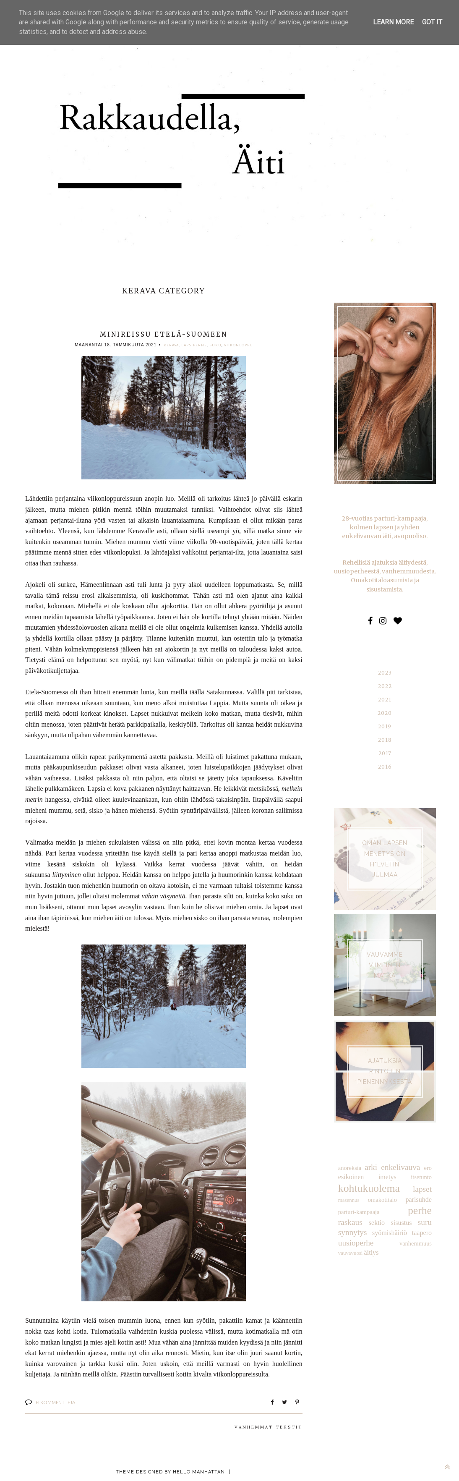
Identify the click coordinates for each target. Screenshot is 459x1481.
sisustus (369, 1222)
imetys (387, 1176)
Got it (432, 22)
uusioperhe (414, 1231)
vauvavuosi (384, 1243)
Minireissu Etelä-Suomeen (163, 334)
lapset (422, 1188)
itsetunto (421, 1177)
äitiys (405, 1242)
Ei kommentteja (55, 1402)
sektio (346, 1222)
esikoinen (351, 1176)
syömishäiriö (355, 1232)
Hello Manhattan (199, 1472)
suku (215, 345)
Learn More (393, 22)
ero (428, 1167)
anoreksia (349, 1167)
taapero (384, 1232)
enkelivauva (400, 1166)
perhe (393, 1210)
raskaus (419, 1210)
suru (391, 1221)
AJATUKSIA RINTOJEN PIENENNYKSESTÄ (384, 1071)
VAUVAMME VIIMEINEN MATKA (385, 965)
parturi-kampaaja (358, 1211)
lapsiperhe (194, 345)
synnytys (417, 1221)
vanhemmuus (354, 1242)
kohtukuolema (368, 1188)
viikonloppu (238, 345)
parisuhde (419, 1199)
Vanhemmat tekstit (269, 1427)
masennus (348, 1200)
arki (371, 1166)
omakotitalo (382, 1199)
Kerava (171, 345)
